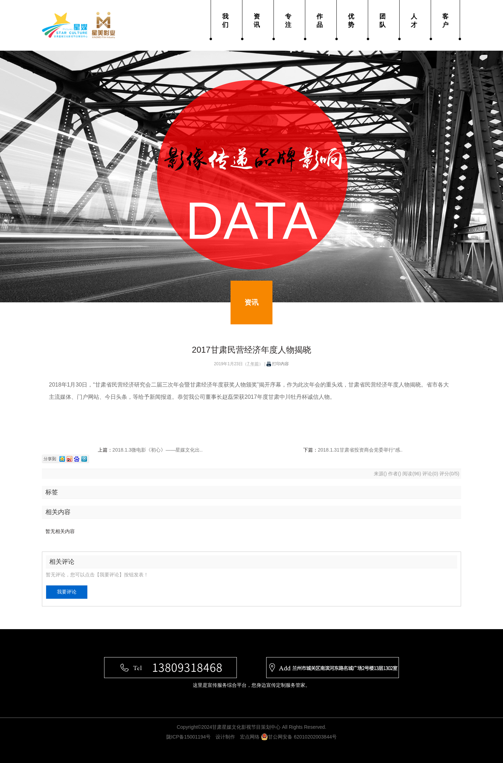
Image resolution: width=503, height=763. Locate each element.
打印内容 (278, 363)
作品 (319, 20)
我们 (225, 20)
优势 (351, 20)
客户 (445, 20)
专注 (288, 20)
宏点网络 (250, 737)
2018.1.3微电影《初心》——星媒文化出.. (157, 450)
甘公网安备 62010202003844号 (299, 736)
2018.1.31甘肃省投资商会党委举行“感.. (360, 450)
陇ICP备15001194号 (188, 737)
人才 (414, 20)
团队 (382, 20)
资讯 (257, 20)
